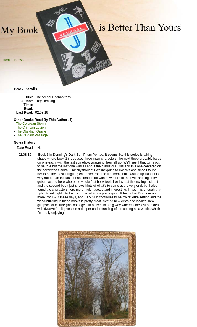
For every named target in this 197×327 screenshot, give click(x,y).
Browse (19, 60)
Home (7, 60)
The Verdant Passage (32, 135)
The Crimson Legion (31, 127)
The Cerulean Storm (31, 124)
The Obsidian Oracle (31, 131)
